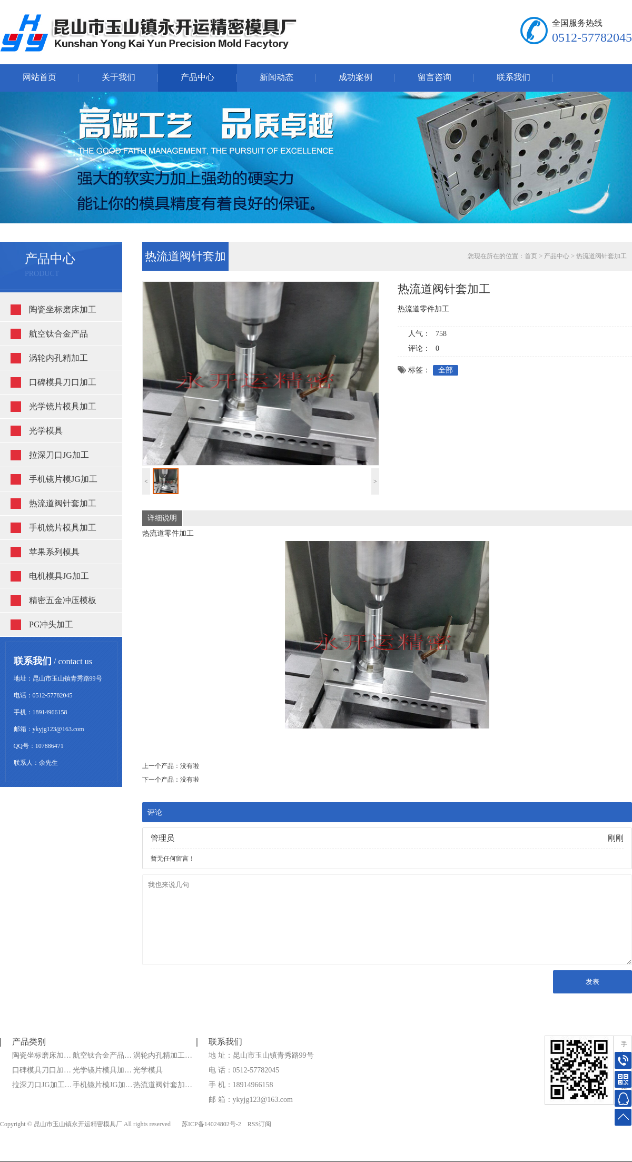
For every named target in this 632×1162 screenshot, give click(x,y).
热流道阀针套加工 (62, 503)
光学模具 (46, 430)
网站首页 (39, 77)
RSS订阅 (259, 1124)
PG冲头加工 (51, 624)
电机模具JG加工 (59, 576)
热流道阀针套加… (162, 1085)
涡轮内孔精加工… (162, 1055)
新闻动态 (276, 77)
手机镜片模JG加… (103, 1085)
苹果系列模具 (54, 551)
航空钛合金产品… (102, 1055)
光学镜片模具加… (102, 1070)
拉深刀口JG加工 (59, 454)
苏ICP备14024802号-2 (211, 1124)
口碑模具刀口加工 (62, 382)
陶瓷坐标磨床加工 (62, 309)
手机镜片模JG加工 (63, 479)
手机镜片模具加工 (62, 527)
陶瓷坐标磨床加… (41, 1055)
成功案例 (355, 77)
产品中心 (197, 77)
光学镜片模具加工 (62, 406)
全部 (445, 370)
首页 (531, 256)
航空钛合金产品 (58, 333)
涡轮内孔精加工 (58, 357)
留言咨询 (434, 77)
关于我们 (118, 77)
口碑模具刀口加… (41, 1070)
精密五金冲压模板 (62, 600)
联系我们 (513, 77)
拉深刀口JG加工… (42, 1085)
